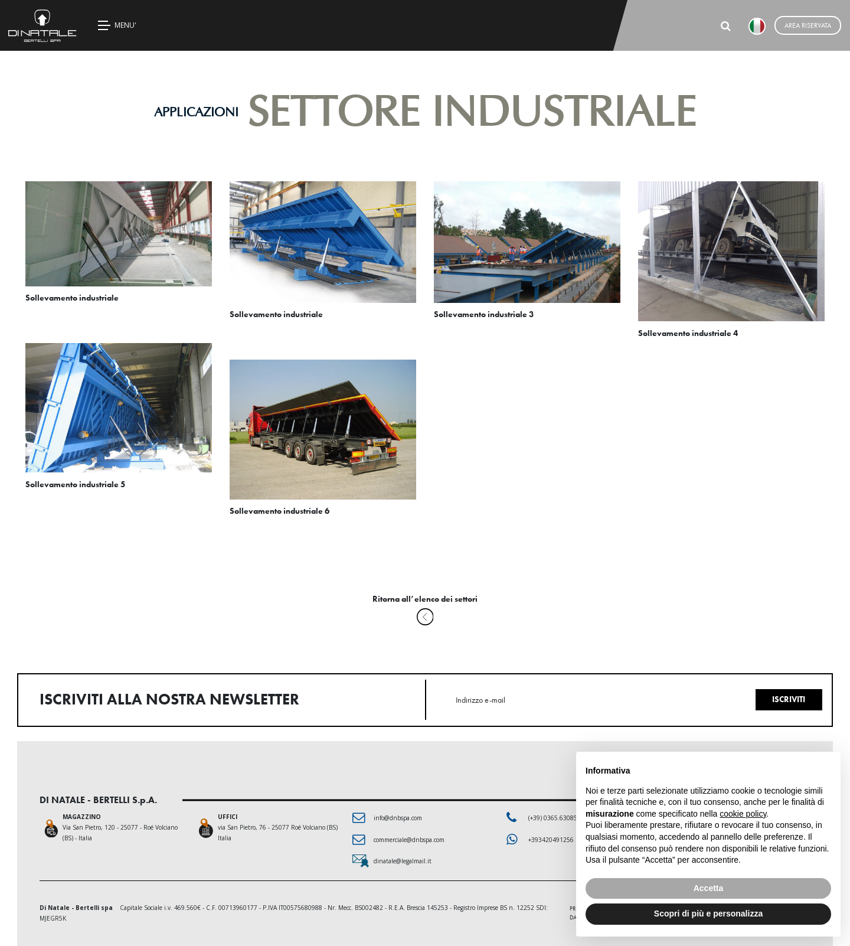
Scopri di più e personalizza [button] (708, 913)
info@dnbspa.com (398, 818)
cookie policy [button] (743, 813)
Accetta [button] (709, 888)
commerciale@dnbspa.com (409, 840)
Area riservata (807, 25)
